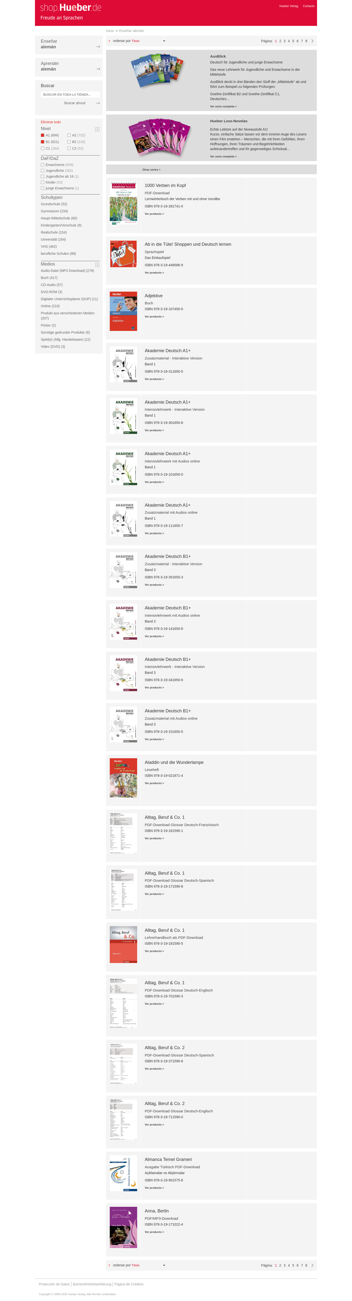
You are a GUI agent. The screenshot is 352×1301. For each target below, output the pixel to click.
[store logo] (70, 11)
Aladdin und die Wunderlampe (174, 762)
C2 (78, 148)
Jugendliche (60, 171)
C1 (53, 148)
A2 (79, 135)
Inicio (110, 31)
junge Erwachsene (63, 188)
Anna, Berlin (157, 1211)
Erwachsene (60, 165)
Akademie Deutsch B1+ (168, 556)
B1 (54, 142)
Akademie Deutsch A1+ (168, 350)
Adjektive (154, 295)
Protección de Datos (54, 1284)
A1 (54, 135)
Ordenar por (122, 41)
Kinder (55, 182)
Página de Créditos (128, 1284)
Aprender (50, 66)
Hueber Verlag (288, 6)
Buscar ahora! (75, 103)
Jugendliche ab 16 (63, 176)
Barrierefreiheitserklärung (92, 1284)
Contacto (309, 6)
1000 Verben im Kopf (165, 185)
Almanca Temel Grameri (168, 1159)
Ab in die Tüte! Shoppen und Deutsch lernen (188, 244)
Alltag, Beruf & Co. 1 (165, 817)
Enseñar (49, 44)
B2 (79, 142)
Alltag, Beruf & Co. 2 (165, 1047)
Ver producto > (154, 213)
